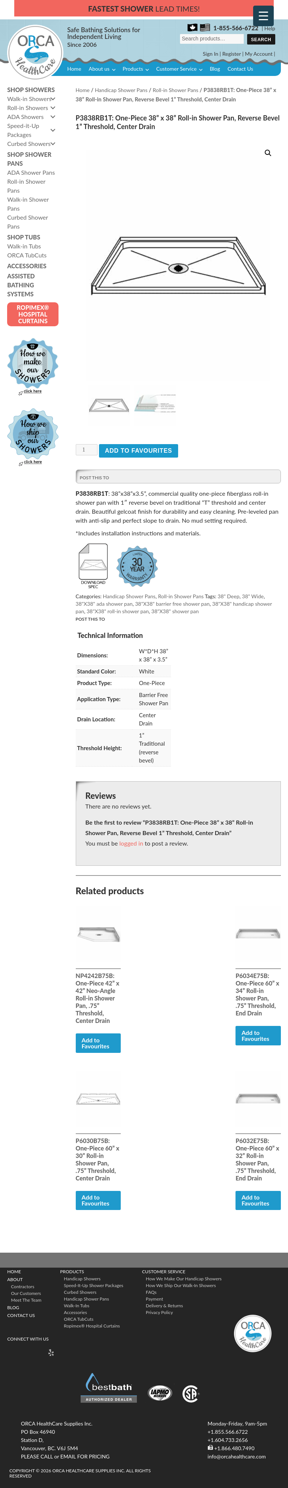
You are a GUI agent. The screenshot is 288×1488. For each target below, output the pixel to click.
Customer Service (176, 68)
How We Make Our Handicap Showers (184, 1277)
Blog (215, 68)
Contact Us (240, 68)
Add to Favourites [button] (96, 1041)
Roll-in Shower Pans (175, 90)
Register (231, 54)
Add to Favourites (138, 449)
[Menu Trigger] (263, 16)
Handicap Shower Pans (121, 90)
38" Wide (253, 595)
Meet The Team (26, 1298)
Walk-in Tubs (76, 1304)
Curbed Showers (80, 1290)
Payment (154, 1297)
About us (99, 68)
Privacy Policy (159, 1311)
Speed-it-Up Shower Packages (93, 1284)
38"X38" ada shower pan (104, 602)
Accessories (75, 1311)
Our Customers (26, 1292)
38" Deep (228, 595)
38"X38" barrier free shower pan (172, 602)
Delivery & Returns (164, 1304)
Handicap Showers (82, 1277)
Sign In (210, 54)
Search (261, 39)
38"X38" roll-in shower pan (118, 609)
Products (133, 68)
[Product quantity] (87, 448)
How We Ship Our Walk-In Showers (181, 1284)
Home (74, 68)
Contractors (22, 1285)
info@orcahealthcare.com (237, 1454)
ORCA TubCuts (78, 1317)
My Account (259, 54)
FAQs (151, 1290)
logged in (131, 841)
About (14, 1278)
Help (269, 28)
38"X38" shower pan (175, 609)
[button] (268, 153)
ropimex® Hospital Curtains (92, 1324)
